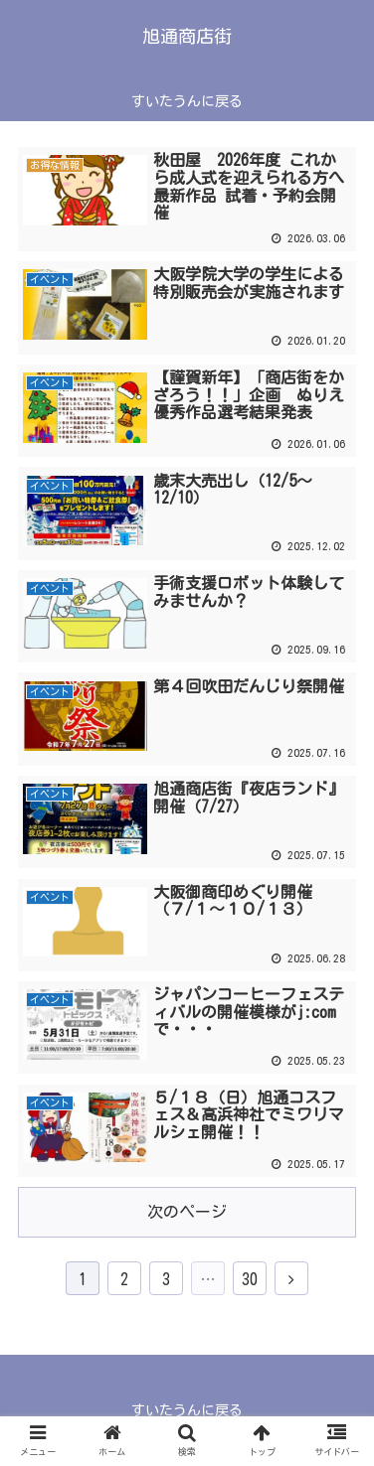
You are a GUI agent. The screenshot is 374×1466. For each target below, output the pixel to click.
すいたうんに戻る (187, 1410)
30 (250, 1279)
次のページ (187, 1212)
